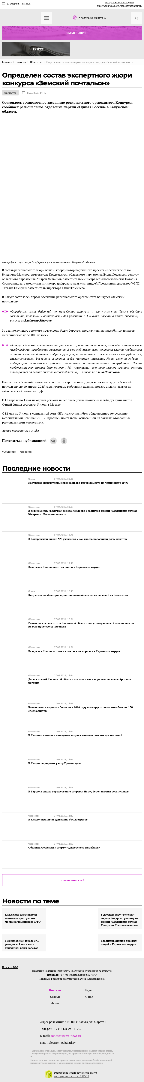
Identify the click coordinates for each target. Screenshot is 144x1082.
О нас (89, 996)
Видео (89, 989)
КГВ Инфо (32, 431)
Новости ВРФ (10, 966)
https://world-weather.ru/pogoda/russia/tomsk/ (119, 6)
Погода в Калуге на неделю (119, 2)
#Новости (26, 451)
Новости (55, 989)
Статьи (55, 996)
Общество (10, 93)
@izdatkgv (68, 1042)
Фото (55, 1002)
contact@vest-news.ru (66, 1035)
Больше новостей (72, 879)
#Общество (9, 451)
